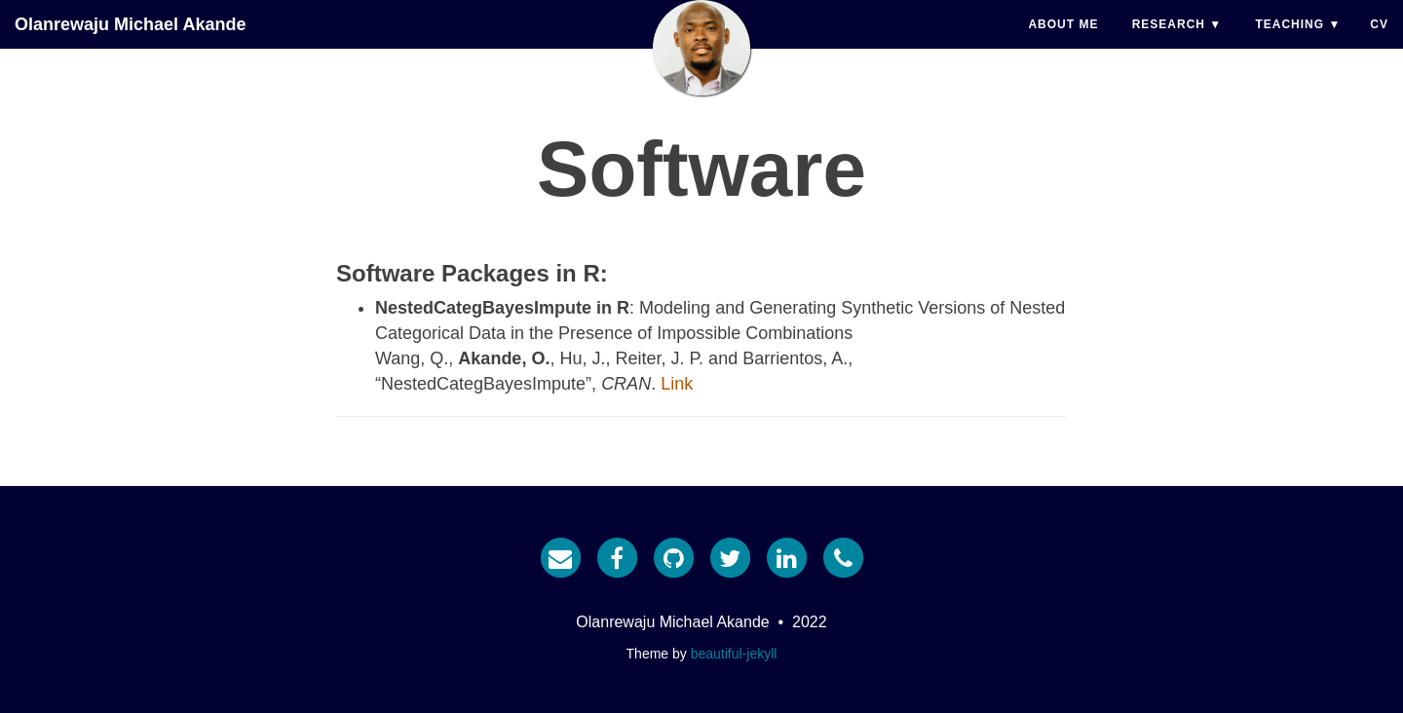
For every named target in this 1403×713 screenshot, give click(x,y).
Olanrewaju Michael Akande (130, 44)
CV (1379, 44)
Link (677, 384)
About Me (1063, 44)
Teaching (1289, 44)
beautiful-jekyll (734, 653)
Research (1168, 44)
